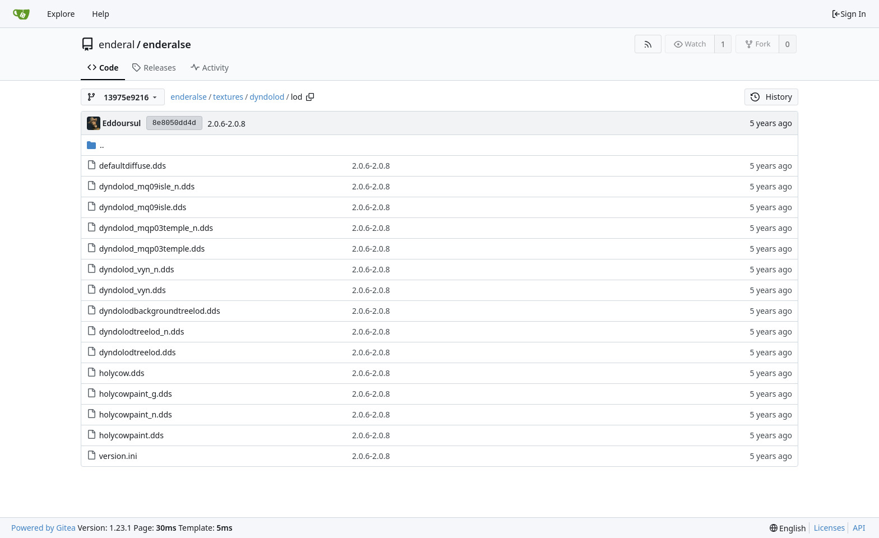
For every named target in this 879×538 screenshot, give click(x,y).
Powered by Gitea (43, 527)
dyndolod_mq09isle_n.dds (147, 186)
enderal (117, 44)
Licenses (829, 527)
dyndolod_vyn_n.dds (136, 269)
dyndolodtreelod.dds (137, 352)
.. (95, 145)
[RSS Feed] (648, 44)
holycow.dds (122, 373)
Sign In (848, 13)
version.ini (118, 456)
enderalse (167, 44)
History (771, 96)
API (859, 527)
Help (100, 13)
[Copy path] (310, 97)
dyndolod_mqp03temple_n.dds (156, 227)
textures (228, 96)
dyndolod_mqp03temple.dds (152, 248)
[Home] (21, 14)
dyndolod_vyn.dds (132, 290)
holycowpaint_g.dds (135, 393)
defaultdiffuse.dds (132, 165)
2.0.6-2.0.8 (226, 123)
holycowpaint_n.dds (135, 414)
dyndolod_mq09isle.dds (143, 207)
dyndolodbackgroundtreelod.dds (159, 310)
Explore (61, 13)
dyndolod (266, 96)
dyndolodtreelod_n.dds (141, 331)
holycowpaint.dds (131, 435)
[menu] (788, 528)
